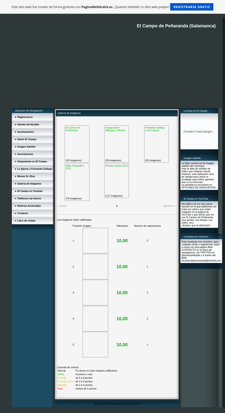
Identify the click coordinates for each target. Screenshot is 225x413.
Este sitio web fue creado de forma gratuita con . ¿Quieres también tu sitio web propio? (112, 7)
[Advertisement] (117, 74)
